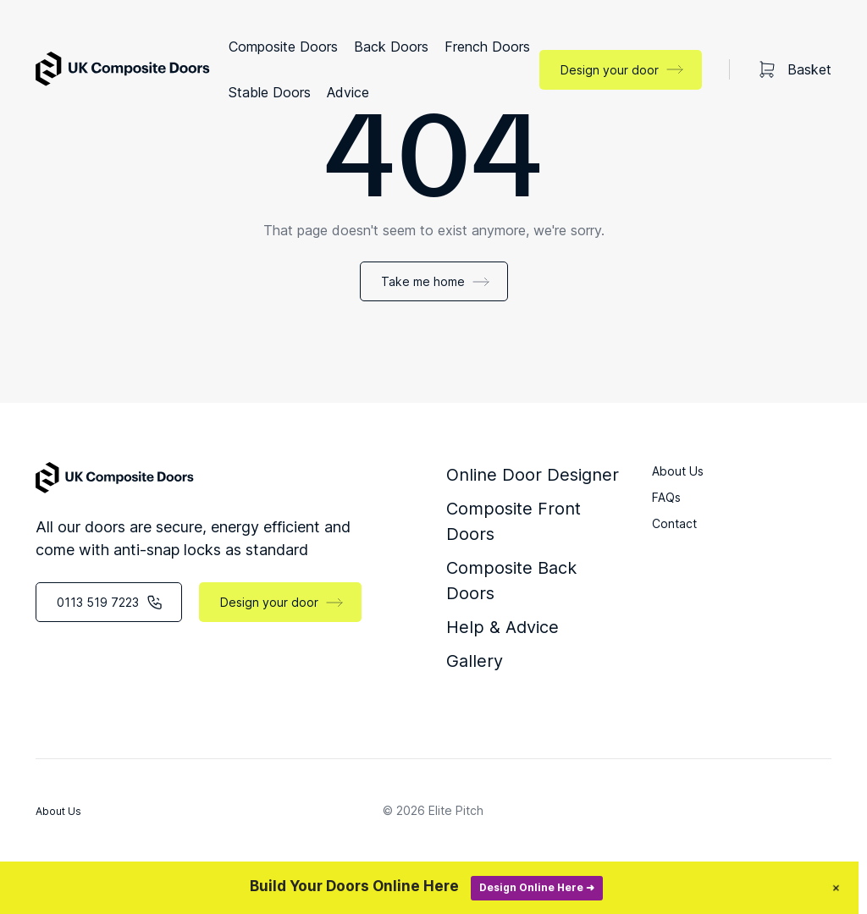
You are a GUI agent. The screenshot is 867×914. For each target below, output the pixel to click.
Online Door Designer (532, 475)
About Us (678, 471)
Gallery (474, 661)
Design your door (610, 70)
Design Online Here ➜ (553, 887)
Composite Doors (283, 46)
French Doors (487, 46)
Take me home (423, 281)
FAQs (666, 497)
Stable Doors (270, 92)
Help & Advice (502, 627)
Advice (348, 92)
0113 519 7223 (98, 602)
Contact (674, 523)
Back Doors (391, 46)
